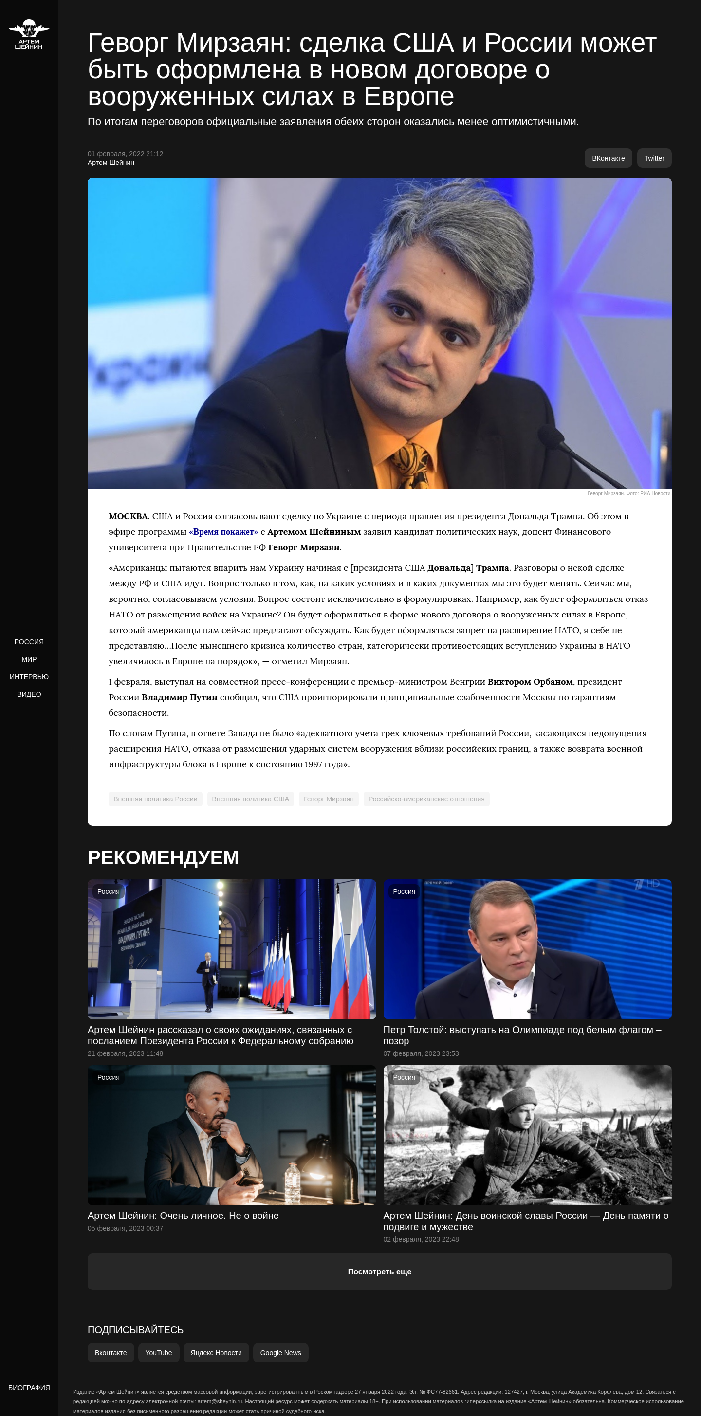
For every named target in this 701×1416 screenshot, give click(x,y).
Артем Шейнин (111, 162)
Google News (280, 1353)
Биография (29, 1388)
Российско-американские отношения (427, 799)
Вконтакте (111, 1353)
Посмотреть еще (380, 1272)
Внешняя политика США (251, 799)
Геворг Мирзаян (329, 799)
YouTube (159, 1353)
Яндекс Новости (216, 1353)
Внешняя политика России (155, 799)
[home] (29, 34)
